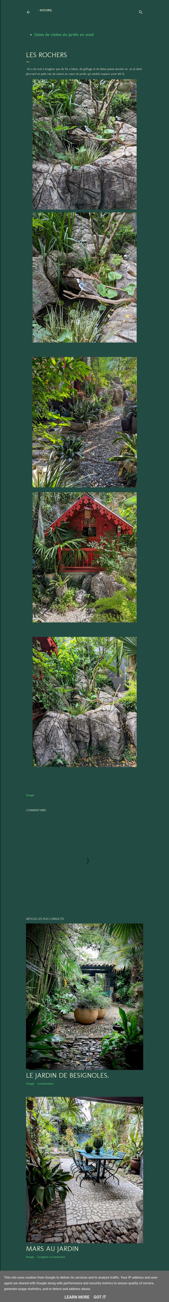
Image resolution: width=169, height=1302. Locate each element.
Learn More (76, 1297)
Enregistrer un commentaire (51, 1257)
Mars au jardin (52, 1248)
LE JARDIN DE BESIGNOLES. (67, 1075)
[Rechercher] (140, 11)
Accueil (46, 10)
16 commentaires (45, 1083)
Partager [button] (30, 795)
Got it (100, 1297)
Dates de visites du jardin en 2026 (64, 34)
